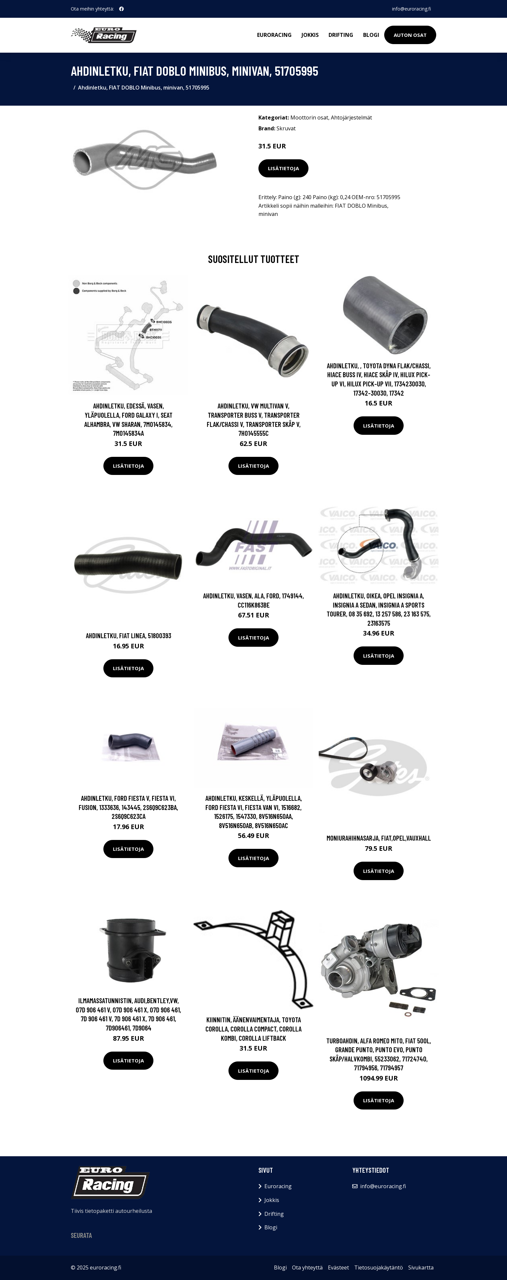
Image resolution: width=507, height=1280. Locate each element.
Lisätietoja (283, 168)
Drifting (341, 35)
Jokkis (310, 35)
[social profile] (121, 9)
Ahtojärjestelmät (351, 117)
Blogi (371, 35)
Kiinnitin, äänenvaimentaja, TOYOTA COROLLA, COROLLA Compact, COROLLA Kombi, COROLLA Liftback (253, 1028)
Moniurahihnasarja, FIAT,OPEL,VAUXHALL (379, 838)
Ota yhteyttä (307, 1267)
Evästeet (338, 1267)
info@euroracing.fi (411, 9)
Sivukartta (421, 1267)
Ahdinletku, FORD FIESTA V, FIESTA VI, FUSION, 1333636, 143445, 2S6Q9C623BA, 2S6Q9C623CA (128, 807)
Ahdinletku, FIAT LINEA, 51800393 (128, 635)
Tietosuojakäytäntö (378, 1267)
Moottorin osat (309, 117)
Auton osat (410, 35)
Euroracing (274, 35)
